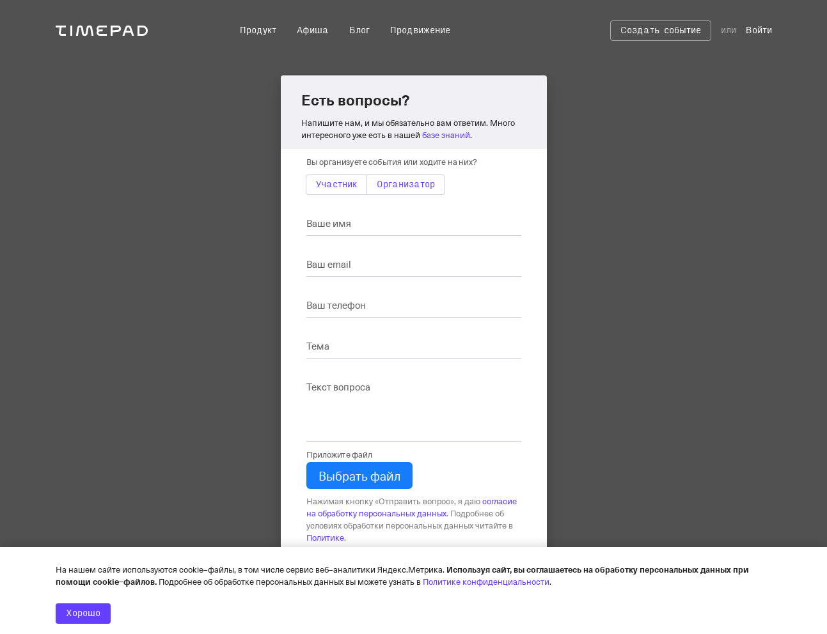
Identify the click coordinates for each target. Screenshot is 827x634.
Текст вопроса (338, 387)
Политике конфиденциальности (486, 581)
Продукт (258, 31)
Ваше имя (328, 223)
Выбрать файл (359, 475)
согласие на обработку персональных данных (411, 507)
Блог (359, 31)
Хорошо (83, 613)
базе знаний (446, 134)
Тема (317, 346)
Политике (325, 537)
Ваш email (328, 264)
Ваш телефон (336, 305)
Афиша (313, 31)
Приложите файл (339, 454)
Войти (759, 31)
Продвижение (420, 31)
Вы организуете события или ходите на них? (391, 161)
